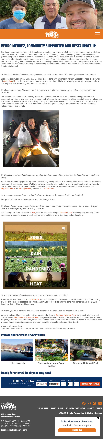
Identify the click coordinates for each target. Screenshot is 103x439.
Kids (75, 381)
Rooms (63, 381)
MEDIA (60, 408)
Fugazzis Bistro (8, 189)
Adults (70, 381)
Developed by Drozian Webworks (14, 430)
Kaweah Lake (66, 213)
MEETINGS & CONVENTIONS (75, 408)
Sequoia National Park (66, 315)
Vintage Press (25, 189)
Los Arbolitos (33, 299)
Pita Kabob (49, 189)
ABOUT (53, 408)
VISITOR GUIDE (43, 408)
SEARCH (99, 408)
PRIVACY (90, 408)
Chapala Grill (9, 81)
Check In (39, 381)
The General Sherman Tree (26, 317)
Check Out (52, 381)
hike (33, 213)
